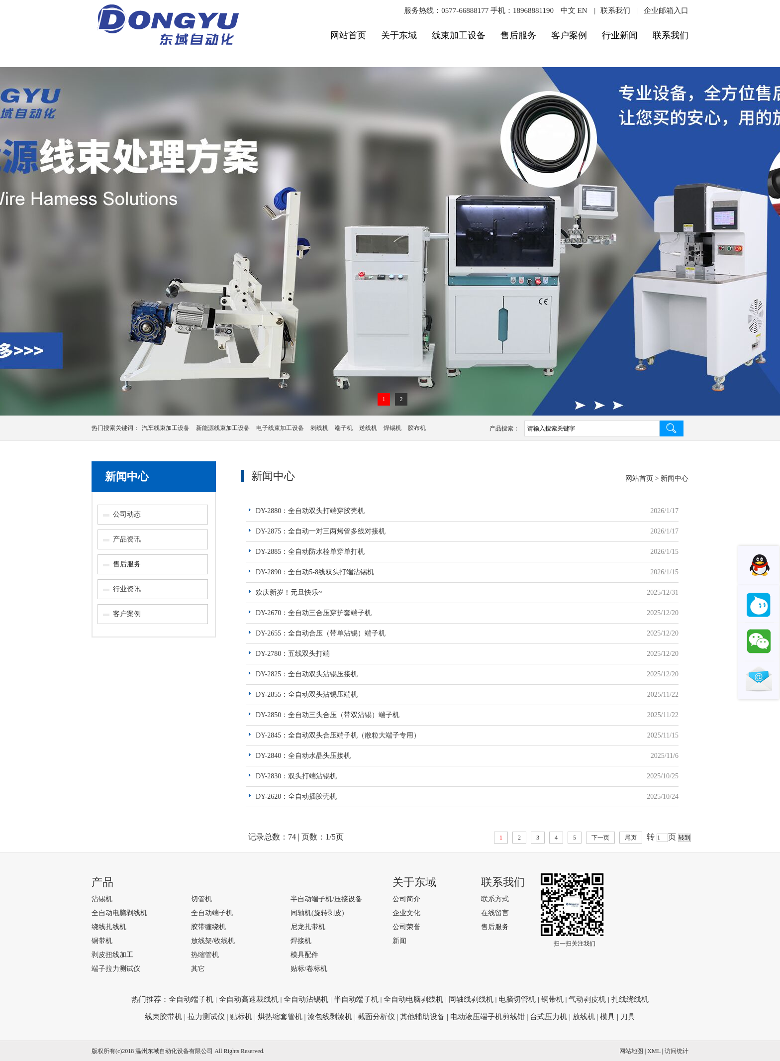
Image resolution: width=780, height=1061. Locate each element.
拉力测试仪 (206, 1017)
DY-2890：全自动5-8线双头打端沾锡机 (315, 572)
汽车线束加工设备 (166, 427)
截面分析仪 (376, 1017)
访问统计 (676, 1051)
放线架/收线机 (213, 941)
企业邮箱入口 (666, 10)
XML (653, 1051)
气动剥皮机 (587, 999)
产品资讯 (127, 539)
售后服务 (518, 35)
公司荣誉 (406, 927)
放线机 (584, 1017)
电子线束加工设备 (280, 427)
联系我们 (615, 10)
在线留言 (495, 913)
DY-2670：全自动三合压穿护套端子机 (314, 613)
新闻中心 (127, 476)
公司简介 (406, 899)
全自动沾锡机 (306, 999)
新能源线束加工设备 (223, 427)
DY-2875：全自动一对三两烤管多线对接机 (321, 531)
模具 (607, 1017)
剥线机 (319, 427)
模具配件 (304, 954)
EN (582, 10)
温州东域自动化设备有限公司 (174, 1051)
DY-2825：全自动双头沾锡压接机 (307, 674)
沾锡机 (102, 899)
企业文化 (406, 913)
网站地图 (631, 1051)
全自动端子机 (212, 913)
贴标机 (241, 1017)
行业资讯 (127, 589)
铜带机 (102, 941)
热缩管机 (205, 954)
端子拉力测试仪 (116, 968)
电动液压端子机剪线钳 (487, 1017)
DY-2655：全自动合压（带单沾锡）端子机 (321, 633)
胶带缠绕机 (208, 927)
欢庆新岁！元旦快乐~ (289, 592)
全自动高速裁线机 (249, 999)
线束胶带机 (163, 1017)
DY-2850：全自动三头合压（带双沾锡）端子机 (327, 715)
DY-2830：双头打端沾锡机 (296, 776)
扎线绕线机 (630, 999)
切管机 (201, 899)
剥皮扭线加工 (112, 954)
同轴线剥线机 (471, 999)
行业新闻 (620, 35)
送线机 (368, 427)
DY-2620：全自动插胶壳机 (296, 796)
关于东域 (399, 35)
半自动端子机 (356, 999)
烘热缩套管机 (280, 1017)
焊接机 (301, 941)
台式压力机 (548, 1017)
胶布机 (417, 427)
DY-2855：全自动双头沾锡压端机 (307, 694)
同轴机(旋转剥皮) (317, 913)
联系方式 (495, 899)
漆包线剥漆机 (329, 1017)
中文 (568, 10)
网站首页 (348, 35)
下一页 (600, 837)
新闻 (399, 941)
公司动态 (127, 514)
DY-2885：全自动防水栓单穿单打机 (310, 551)
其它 (198, 968)
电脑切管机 (517, 999)
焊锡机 (392, 427)
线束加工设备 (459, 35)
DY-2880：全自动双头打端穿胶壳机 (310, 511)
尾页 (631, 837)
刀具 (627, 1017)
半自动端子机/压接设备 (326, 899)
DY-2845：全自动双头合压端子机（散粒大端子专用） (338, 735)
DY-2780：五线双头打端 (293, 653)
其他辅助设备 (422, 1017)
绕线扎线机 (109, 927)
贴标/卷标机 (309, 968)
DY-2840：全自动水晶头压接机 (303, 755)
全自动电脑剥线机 (119, 913)
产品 (102, 882)
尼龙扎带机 (308, 927)
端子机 (344, 427)
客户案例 (569, 35)
